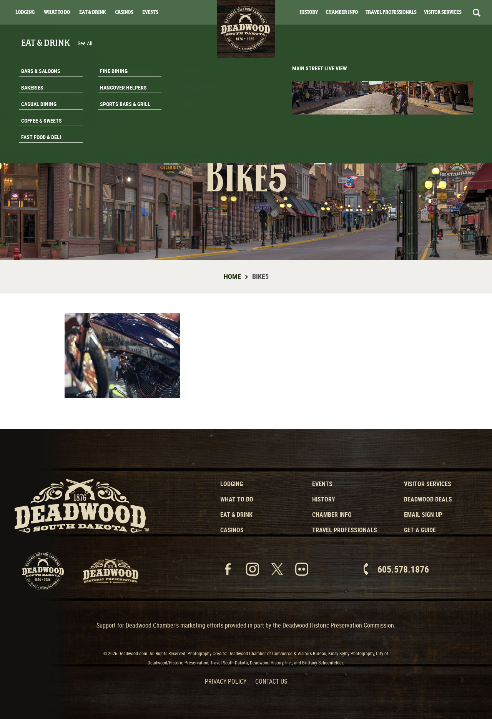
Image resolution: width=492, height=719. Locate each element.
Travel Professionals (391, 12)
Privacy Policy (225, 681)
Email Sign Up (423, 514)
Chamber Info (342, 12)
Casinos (124, 12)
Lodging (25, 12)
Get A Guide (445, 143)
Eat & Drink (92, 12)
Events (150, 12)
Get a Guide (420, 530)
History (308, 12)
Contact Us (271, 681)
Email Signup (445, 124)
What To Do (57, 12)
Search (476, 12)
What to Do (236, 499)
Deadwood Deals (428, 499)
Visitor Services (442, 12)
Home (232, 276)
